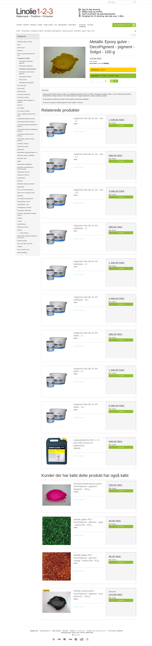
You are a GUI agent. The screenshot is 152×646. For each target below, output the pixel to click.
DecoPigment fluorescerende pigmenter (26, 72)
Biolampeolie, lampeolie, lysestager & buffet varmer (27, 236)
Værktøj (19, 230)
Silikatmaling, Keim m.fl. (23, 172)
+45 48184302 (80, 631)
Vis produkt (121, 125)
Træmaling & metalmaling (24, 210)
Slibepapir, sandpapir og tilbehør (25, 184)
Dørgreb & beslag (22, 240)
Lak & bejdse (20, 108)
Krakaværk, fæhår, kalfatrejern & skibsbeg (25, 101)
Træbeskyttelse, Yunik (23, 204)
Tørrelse (19, 221)
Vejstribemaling (21, 224)
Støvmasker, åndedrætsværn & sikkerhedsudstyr (25, 168)
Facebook (76, 635)
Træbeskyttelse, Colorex (23, 201)
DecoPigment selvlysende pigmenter (26, 62)
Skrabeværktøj (21, 178)
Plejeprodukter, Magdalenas (24, 164)
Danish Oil (20, 50)
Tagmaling (20, 195)
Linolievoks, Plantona (23, 143)
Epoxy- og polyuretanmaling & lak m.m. (26, 54)
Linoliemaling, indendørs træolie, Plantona (26, 139)
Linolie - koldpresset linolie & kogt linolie (26, 114)
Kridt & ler (20, 105)
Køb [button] (113, 81)
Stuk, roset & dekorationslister (25, 189)
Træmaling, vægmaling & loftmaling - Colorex (27, 214)
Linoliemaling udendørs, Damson (26, 121)
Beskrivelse (45, 90)
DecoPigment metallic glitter (26, 82)
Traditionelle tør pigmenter (26, 66)
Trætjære (19, 218)
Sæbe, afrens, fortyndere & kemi (25, 192)
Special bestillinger (22, 252)
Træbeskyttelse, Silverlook (24, 207)
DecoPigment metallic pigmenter (27, 69)
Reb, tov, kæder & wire (23, 249)
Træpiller (19, 246)
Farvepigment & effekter (23, 58)
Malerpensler (20, 149)
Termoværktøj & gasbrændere (25, 198)
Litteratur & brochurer (23, 146)
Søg (134, 2)
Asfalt (18, 44)
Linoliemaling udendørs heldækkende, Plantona (27, 125)
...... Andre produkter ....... (24, 233)
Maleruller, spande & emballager (25, 155)
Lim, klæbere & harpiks (23, 111)
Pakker (19, 161)
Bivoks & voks (21, 47)
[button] (132, 35)
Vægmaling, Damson (22, 227)
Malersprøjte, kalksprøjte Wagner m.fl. (27, 152)
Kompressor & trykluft (23, 97)
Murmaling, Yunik (21, 158)
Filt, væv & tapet (21, 85)
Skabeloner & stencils (23, 175)
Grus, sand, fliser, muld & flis (24, 243)
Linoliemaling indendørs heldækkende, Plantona (27, 130)
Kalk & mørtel (21, 88)
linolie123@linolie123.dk (99, 631)
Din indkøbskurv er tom (125, 25)
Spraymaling (20, 187)
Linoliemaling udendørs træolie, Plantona (25, 135)
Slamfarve (20, 181)
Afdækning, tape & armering (24, 41)
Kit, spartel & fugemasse (23, 94)
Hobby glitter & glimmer (25, 76)
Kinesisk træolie (21, 91)
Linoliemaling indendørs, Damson (26, 118)
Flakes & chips (23, 79)
